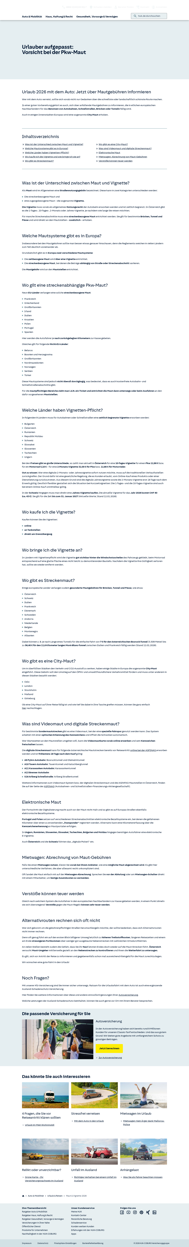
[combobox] (151, 16)
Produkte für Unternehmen (35, 1230)
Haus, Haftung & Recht (59, 16)
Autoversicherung (128, 995)
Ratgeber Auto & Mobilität (34, 1212)
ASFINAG (49, 786)
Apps (73, 1234)
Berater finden (124, 7)
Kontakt (142, 7)
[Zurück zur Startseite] (32, 7)
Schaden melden (100, 7)
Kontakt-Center (78, 1215)
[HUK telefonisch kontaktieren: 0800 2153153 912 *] (74, 7)
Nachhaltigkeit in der (39, 1233)
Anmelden (159, 7)
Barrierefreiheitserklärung (92, 1243)
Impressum (27, 1243)
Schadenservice (79, 1223)
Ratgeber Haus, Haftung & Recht (37, 1215)
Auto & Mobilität (32, 16)
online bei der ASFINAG (143, 750)
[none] (57, 1039)
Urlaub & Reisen (54, 1196)
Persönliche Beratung (81, 1219)
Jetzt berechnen (109, 1048)
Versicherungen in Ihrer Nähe (36, 1223)
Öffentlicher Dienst (31, 1226)
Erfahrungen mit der (87, 1230)
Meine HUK (76, 1212)
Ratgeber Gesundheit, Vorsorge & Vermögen (43, 1219)
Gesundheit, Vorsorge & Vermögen (97, 16)
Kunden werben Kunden (82, 1226)
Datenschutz (43, 1243)
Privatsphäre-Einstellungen (65, 1243)
